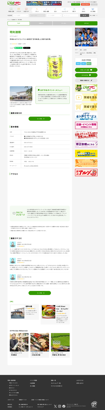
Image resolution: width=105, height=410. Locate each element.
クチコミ (86, 23)
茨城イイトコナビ (13, 383)
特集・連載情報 (12, 380)
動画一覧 (53, 380)
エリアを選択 (17, 15)
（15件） (24, 44)
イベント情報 (33, 380)
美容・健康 (46, 11)
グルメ (37, 11)
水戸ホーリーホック (14, 385)
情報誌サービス (23, 399)
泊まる (83, 11)
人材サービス (11, 399)
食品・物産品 (89, 52)
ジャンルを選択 (50, 15)
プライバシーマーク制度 (71, 404)
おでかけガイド (13, 390)
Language (93, 4)
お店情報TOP (14, 19)
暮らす (74, 11)
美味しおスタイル (13, 395)
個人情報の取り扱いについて (45, 404)
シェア (12, 48)
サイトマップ (41, 407)
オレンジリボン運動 (14, 392)
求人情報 (92, 11)
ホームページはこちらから (31, 166)
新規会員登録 (84, 4)
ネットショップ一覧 (56, 383)
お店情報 (32, 383)
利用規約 (10, 407)
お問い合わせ (80, 383)
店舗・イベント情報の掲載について (40, 399)
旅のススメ (12, 388)
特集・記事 (11, 11)
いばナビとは (79, 380)
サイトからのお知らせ (56, 386)
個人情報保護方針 (23, 404)
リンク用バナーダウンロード (26, 407)
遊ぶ (55, 11)
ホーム (9, 19)
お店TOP (26, 11)
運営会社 (10, 404)
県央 (81, 49)
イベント (19, 11)
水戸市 (85, 49)
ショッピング (65, 11)
